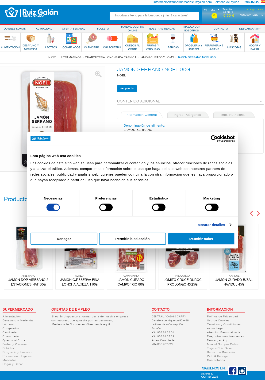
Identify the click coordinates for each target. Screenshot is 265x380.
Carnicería (10, 332)
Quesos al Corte (14, 340)
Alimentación (12, 316)
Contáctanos (216, 360)
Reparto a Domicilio (221, 352)
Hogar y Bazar (13, 364)
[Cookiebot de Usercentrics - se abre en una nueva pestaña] (214, 138)
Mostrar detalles (211, 224)
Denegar (64, 239)
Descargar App (217, 340)
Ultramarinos (70, 57)
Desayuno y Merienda (18, 320)
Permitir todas (201, 239)
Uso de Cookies (218, 320)
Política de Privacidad (222, 316)
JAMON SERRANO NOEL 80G (196, 57)
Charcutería (11, 336)
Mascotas (9, 360)
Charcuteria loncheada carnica (110, 57)
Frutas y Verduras (15, 344)
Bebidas (8, 348)
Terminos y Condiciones (224, 324)
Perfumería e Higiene (17, 356)
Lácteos (8, 324)
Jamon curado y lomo (157, 57)
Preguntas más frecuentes (225, 336)
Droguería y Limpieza (17, 352)
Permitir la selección (132, 239)
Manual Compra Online (223, 344)
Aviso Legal (215, 328)
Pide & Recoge (217, 356)
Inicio (52, 57)
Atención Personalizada (223, 332)
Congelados (11, 328)
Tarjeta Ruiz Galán (220, 348)
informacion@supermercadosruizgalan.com (183, 2)
